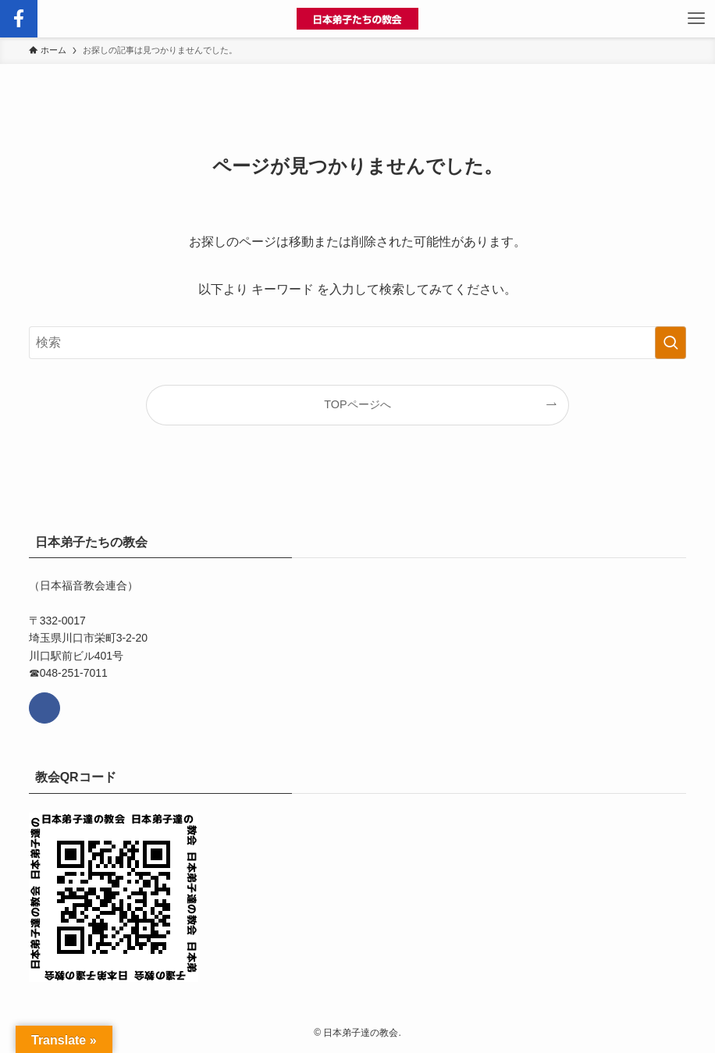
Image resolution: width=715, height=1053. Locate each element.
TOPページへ (357, 404)
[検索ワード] (358, 342)
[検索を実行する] (670, 342)
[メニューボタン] (696, 18)
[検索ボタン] (18, 18)
